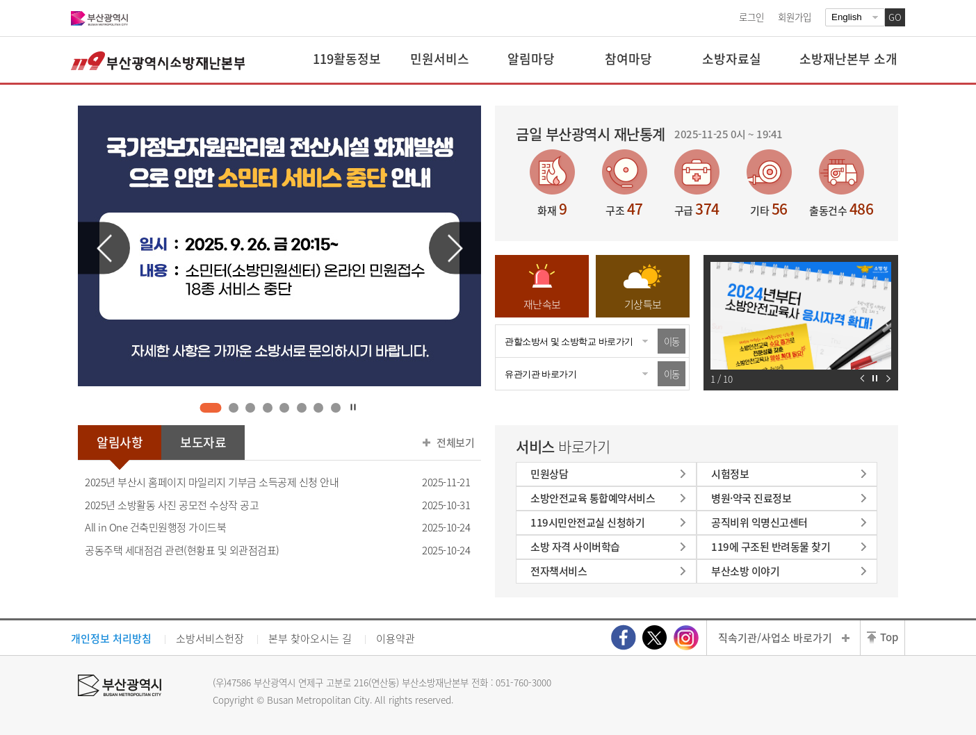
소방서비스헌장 (210, 638)
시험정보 (730, 473)
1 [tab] (210, 407)
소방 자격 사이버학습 (575, 546)
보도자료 (203, 442)
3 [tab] (251, 407)
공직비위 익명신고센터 (759, 522)
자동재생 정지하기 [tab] (354, 407)
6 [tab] (301, 407)
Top (889, 637)
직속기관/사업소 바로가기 (775, 637)
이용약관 (395, 638)
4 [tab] (267, 407)
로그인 (751, 17)
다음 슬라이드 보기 (888, 378)
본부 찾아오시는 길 (310, 638)
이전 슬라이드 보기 (862, 378)
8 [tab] (335, 407)
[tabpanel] (279, 246)
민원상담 (549, 473)
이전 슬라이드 (104, 248)
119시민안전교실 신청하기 (587, 522)
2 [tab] (233, 407)
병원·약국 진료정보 (751, 498)
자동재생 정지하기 (875, 378)
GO (895, 17)
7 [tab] (319, 407)
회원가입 (794, 17)
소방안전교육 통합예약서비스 (592, 498)
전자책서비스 (558, 571)
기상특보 (643, 304)
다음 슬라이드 (455, 248)
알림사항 (120, 442)
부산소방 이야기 (745, 571)
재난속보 (542, 304)
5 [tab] (285, 407)
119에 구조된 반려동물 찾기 (770, 546)
